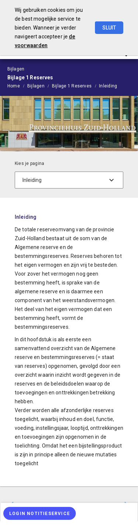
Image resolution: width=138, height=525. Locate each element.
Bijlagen (36, 86)
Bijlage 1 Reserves (72, 86)
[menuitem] (17, 85)
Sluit (109, 28)
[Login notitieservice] (39, 513)
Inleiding (108, 86)
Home (13, 86)
